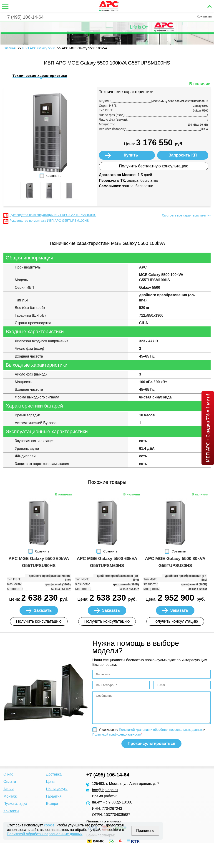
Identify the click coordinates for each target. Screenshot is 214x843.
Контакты (204, 16)
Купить (131, 155)
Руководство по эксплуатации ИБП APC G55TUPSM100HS (53, 215)
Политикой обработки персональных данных (44, 834)
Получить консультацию (38, 621)
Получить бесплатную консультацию (153, 166)
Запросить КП (183, 155)
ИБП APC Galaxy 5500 (38, 48)
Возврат (53, 804)
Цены (50, 781)
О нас (8, 774)
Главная (9, 48)
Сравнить (53, 176)
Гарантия (53, 796)
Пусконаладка (15, 804)
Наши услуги (57, 789)
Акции (8, 789)
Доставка (54, 774)
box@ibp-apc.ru (105, 790)
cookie (49, 825)
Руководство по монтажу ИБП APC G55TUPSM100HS (49, 220)
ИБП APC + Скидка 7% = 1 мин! (208, 428)
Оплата (9, 781)
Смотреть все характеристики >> (186, 215)
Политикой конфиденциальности (116, 734)
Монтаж (10, 796)
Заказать (43, 610)
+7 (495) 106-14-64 (24, 17)
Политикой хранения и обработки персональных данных (161, 729)
